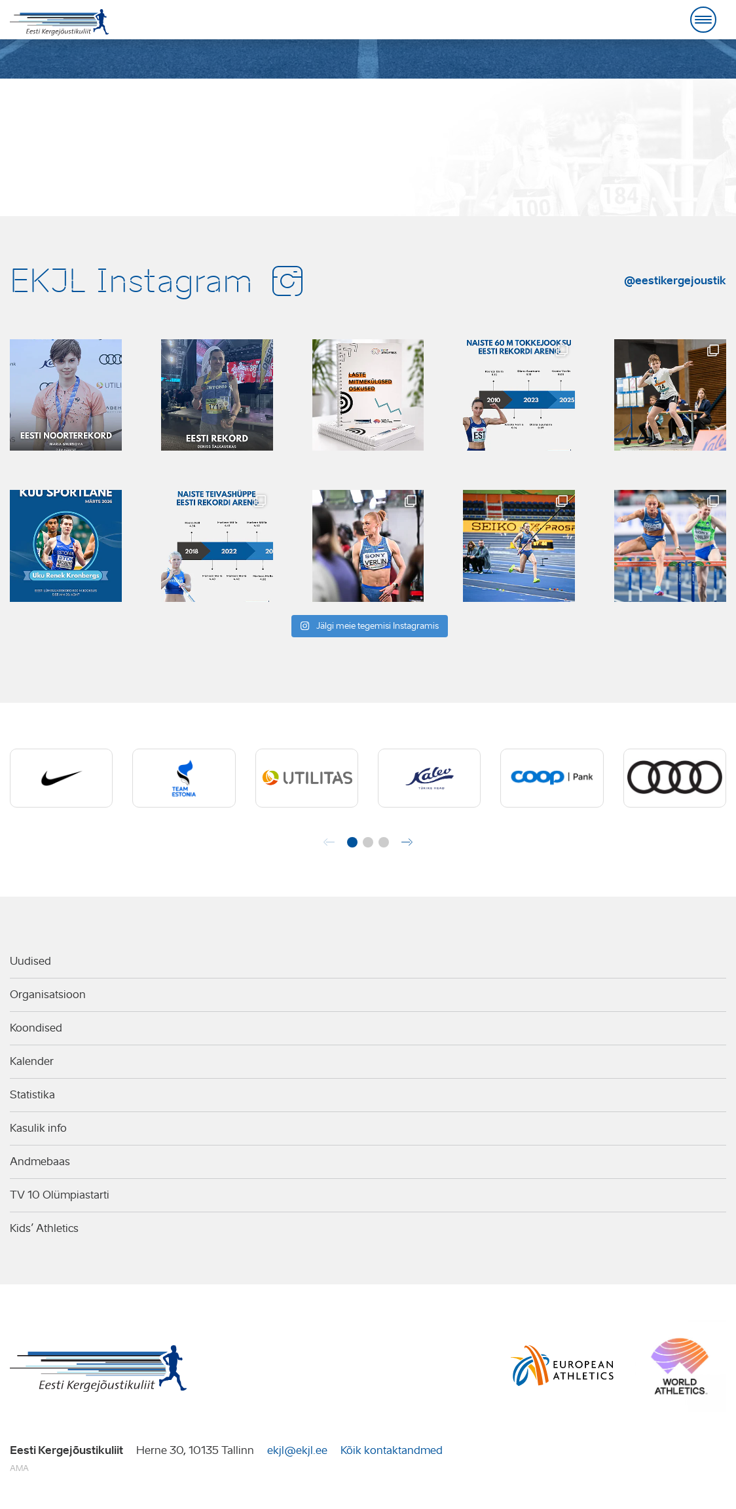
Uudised (30, 961)
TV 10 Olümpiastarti (59, 1195)
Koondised (36, 1028)
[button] (352, 842)
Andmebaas (40, 1161)
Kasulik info (38, 1128)
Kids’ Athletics (44, 1228)
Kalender (32, 1061)
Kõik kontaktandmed (391, 1450)
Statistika (32, 1095)
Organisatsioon (48, 994)
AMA (19, 1468)
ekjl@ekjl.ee (297, 1450)
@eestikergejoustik (675, 280)
